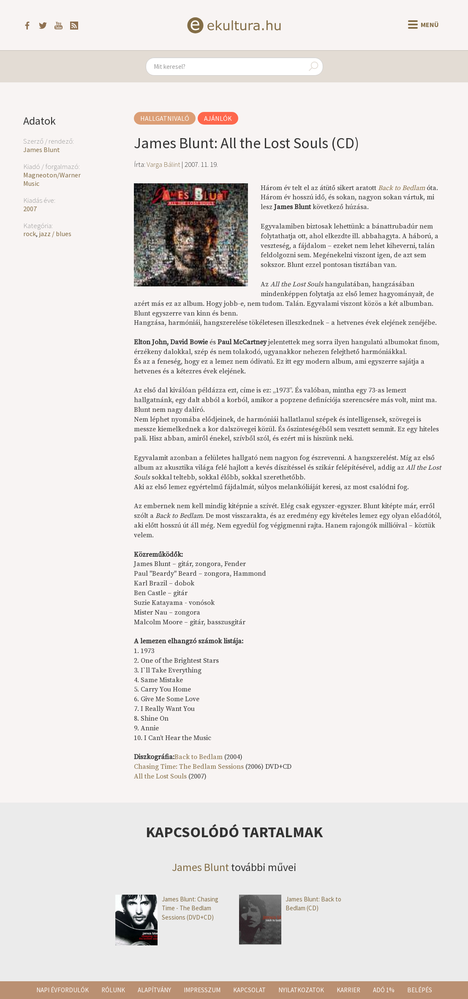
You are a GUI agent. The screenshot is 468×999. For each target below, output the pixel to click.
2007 (30, 208)
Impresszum (202, 990)
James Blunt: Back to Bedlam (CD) (290, 904)
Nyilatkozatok (301, 990)
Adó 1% (384, 990)
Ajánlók (218, 118)
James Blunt (41, 149)
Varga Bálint (163, 164)
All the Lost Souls (161, 776)
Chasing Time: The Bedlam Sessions (189, 766)
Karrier (348, 990)
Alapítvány (154, 990)
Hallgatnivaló (164, 118)
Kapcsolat (249, 990)
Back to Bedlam (401, 188)
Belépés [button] (419, 990)
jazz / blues (55, 233)
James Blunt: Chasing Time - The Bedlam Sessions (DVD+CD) (166, 908)
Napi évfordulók (62, 990)
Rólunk (113, 990)
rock (29, 233)
